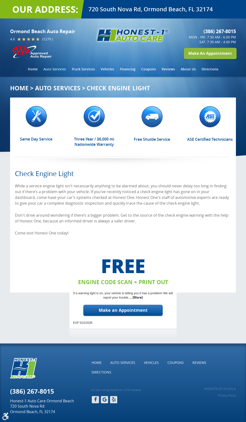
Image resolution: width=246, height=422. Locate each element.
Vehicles (107, 69)
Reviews (168, 69)
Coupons (148, 69)
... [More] (135, 297)
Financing (127, 69)
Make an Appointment (123, 310)
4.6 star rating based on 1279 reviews (116, 390)
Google (104, 399)
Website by (219, 389)
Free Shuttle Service (152, 139)
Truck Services (83, 69)
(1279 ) (47, 39)
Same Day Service (36, 139)
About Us (188, 69)
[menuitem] (33, 69)
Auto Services (54, 69)
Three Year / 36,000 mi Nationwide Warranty (94, 141)
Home (33, 69)
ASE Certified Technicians (210, 139)
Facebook (95, 399)
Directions (210, 69)
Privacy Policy (227, 395)
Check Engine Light (118, 88)
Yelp (113, 399)
